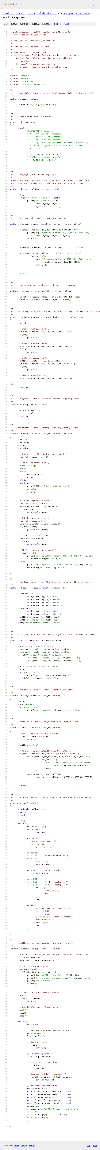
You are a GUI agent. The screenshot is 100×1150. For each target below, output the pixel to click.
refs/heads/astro (47, 13)
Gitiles (16, 1145)
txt (88, 1145)
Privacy (24, 1145)
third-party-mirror (14, 13)
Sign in (94, 4)
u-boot (31, 13)
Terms (32, 1145)
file (59, 24)
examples (68, 13)
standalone (83, 13)
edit (67, 24)
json (95, 1145)
